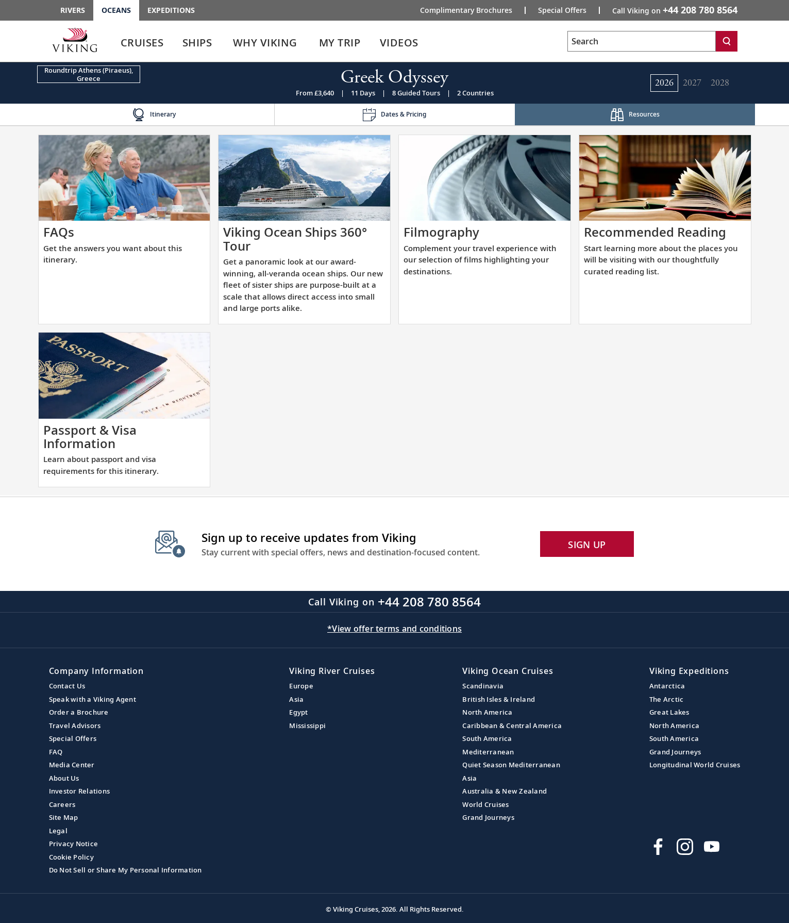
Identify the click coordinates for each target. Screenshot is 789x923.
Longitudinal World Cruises (695, 764)
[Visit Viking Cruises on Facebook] (658, 846)
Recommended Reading (655, 231)
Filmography (441, 231)
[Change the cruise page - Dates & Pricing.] (394, 115)
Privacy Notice (73, 843)
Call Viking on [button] (674, 10)
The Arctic (666, 699)
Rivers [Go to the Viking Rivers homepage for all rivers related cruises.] (72, 10)
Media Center (72, 764)
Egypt (298, 712)
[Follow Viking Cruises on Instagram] (685, 846)
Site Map (63, 817)
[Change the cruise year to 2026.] (664, 83)
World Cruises (485, 804)
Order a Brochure (79, 712)
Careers (62, 804)
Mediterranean (488, 751)
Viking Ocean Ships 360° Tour (295, 238)
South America (487, 738)
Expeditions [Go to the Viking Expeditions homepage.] (171, 10)
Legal (58, 830)
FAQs (58, 231)
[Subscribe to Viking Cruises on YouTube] (711, 846)
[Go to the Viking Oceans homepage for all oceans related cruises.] (74, 39)
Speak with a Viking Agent (92, 699)
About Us (64, 778)
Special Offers (73, 738)
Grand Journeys (488, 817)
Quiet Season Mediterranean (511, 764)
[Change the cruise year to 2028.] (720, 83)
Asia (296, 699)
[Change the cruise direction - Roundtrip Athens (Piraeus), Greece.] (88, 74)
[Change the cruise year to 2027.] (692, 83)
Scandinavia (482, 685)
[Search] (726, 41)
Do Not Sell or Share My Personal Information (125, 870)
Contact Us (67, 685)
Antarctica (667, 685)
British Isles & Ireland (498, 699)
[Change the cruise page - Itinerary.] (154, 115)
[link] (142, 45)
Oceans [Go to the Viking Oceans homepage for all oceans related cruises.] (116, 10)
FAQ (56, 751)
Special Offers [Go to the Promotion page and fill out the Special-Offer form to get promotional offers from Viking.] (562, 10)
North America (487, 712)
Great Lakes (669, 712)
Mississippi (307, 725)
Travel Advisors (75, 725)
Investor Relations (79, 791)
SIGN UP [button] (587, 544)
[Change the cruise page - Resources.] (635, 115)
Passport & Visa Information (90, 436)
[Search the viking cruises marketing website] (641, 41)
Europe (301, 685)
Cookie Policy (71, 857)
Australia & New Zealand (504, 791)
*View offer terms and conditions (394, 628)
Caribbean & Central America (512, 725)
